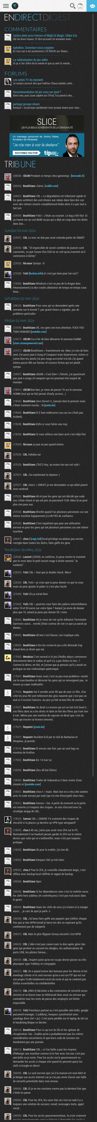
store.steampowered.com (28, 343)
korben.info (36, 273)
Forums (15, 73)
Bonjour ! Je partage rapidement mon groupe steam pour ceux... (47, 107)
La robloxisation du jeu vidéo (30, 60)
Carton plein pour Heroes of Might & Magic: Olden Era (45, 35)
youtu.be (50, 405)
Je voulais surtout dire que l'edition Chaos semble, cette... (43, 83)
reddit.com (51, 186)
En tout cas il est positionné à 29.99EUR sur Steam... (41, 51)
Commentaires (25, 29)
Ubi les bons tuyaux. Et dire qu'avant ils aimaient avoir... (43, 38)
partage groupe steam (26, 104)
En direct (23, 17)
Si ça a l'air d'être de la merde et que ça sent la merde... (42, 63)
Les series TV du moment (28, 80)
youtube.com (38, 332)
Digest (57, 17)
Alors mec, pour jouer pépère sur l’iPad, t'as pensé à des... (43, 95)
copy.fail (36, 539)
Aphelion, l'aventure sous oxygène (33, 47)
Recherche (73, 6)
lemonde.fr (78, 176)
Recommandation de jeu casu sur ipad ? (37, 92)
